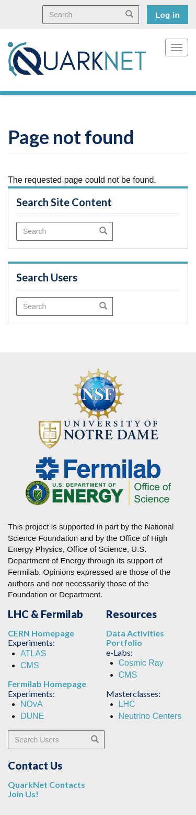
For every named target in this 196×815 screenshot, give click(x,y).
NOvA (31, 704)
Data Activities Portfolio (135, 637)
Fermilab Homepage (47, 684)
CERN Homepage (41, 633)
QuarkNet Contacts (46, 784)
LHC (127, 704)
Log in (167, 14)
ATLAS (33, 653)
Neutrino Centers (150, 716)
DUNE (32, 716)
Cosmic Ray (141, 662)
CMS (29, 665)
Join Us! (23, 794)
